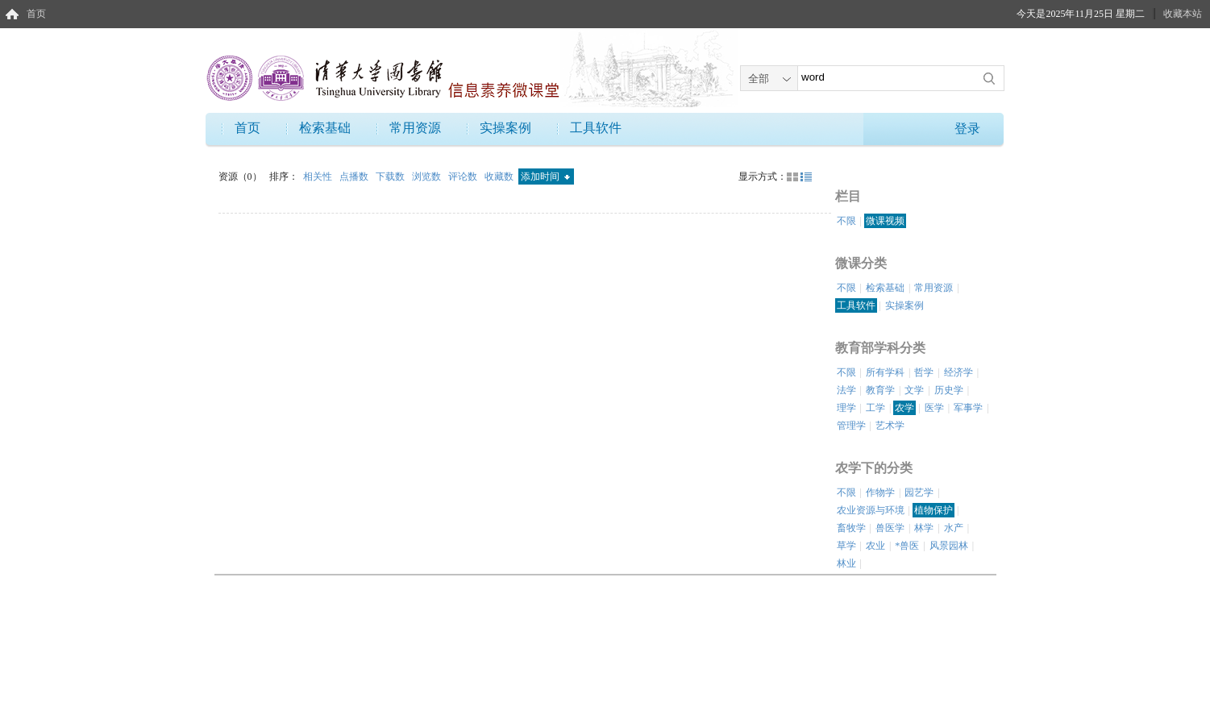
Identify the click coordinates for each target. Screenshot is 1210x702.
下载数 (391, 176)
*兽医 (907, 545)
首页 (36, 13)
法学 (846, 390)
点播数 (355, 176)
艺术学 (889, 425)
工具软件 (596, 128)
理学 (846, 407)
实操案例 (505, 128)
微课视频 (885, 220)
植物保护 (933, 510)
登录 (967, 128)
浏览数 (427, 176)
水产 (953, 528)
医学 (934, 407)
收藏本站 (1182, 13)
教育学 (880, 390)
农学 (904, 407)
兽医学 (889, 528)
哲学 (923, 372)
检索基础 (325, 128)
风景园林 (948, 545)
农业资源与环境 (870, 510)
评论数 (464, 176)
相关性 (319, 176)
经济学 (958, 372)
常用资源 (415, 128)
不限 (846, 220)
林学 (923, 528)
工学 (875, 407)
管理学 (851, 425)
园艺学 (918, 492)
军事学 (968, 407)
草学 (846, 545)
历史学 (948, 390)
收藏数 (500, 176)
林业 (846, 563)
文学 (914, 390)
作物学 (880, 492)
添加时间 (545, 176)
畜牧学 (851, 528)
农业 (875, 545)
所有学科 (885, 372)
